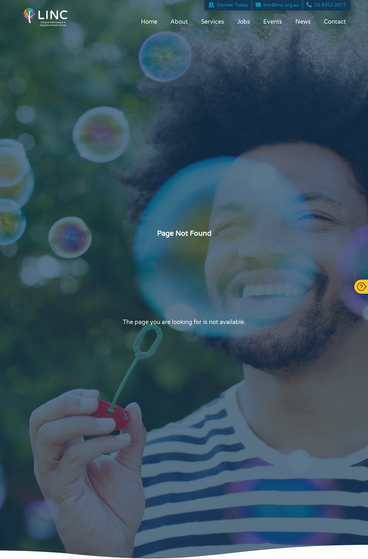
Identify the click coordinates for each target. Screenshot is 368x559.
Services (212, 21)
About (179, 21)
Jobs (243, 21)
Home (149, 21)
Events (272, 21)
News (303, 21)
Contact (335, 21)
